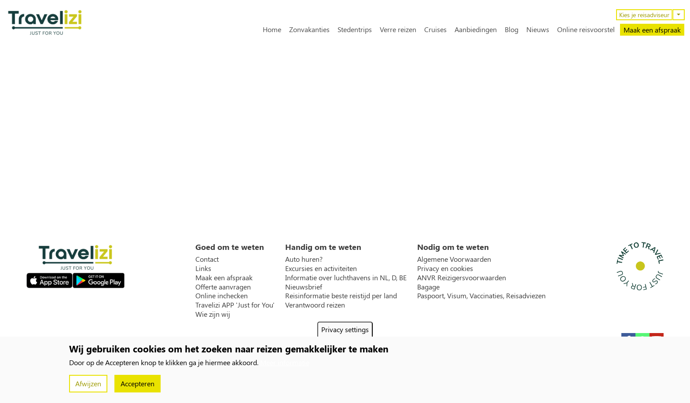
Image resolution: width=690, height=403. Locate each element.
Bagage (428, 286)
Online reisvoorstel (586, 29)
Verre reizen (398, 29)
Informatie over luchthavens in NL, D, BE (346, 277)
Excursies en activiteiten (321, 268)
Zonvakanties (309, 29)
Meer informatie (284, 362)
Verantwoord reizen (315, 304)
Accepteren (137, 383)
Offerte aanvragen (223, 286)
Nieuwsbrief (303, 286)
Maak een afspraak (652, 29)
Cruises (435, 29)
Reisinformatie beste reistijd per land (341, 295)
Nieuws (537, 29)
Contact (207, 259)
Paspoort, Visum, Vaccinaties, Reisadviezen (481, 295)
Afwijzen (88, 383)
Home (272, 29)
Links (203, 268)
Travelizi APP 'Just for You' (235, 304)
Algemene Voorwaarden (454, 259)
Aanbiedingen (476, 29)
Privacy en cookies (445, 268)
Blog (511, 29)
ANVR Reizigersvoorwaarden (461, 277)
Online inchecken (221, 295)
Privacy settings (345, 329)
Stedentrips (355, 29)
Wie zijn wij (212, 314)
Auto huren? (304, 259)
